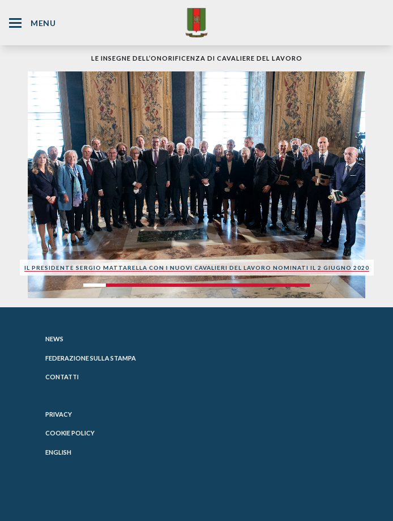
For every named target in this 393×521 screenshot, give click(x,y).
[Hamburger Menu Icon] (15, 23)
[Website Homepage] (196, 22)
